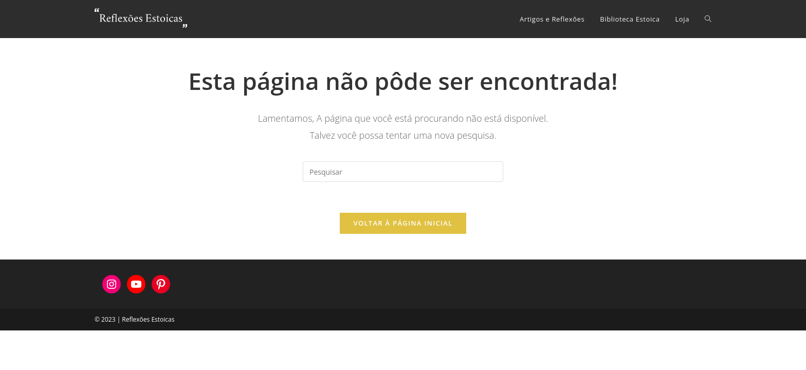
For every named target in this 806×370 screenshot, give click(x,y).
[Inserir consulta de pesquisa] (403, 171)
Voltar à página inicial (402, 223)
